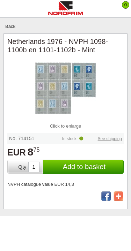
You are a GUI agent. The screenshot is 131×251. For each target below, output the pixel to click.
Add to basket (84, 166)
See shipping (110, 138)
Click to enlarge (65, 126)
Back (10, 26)
